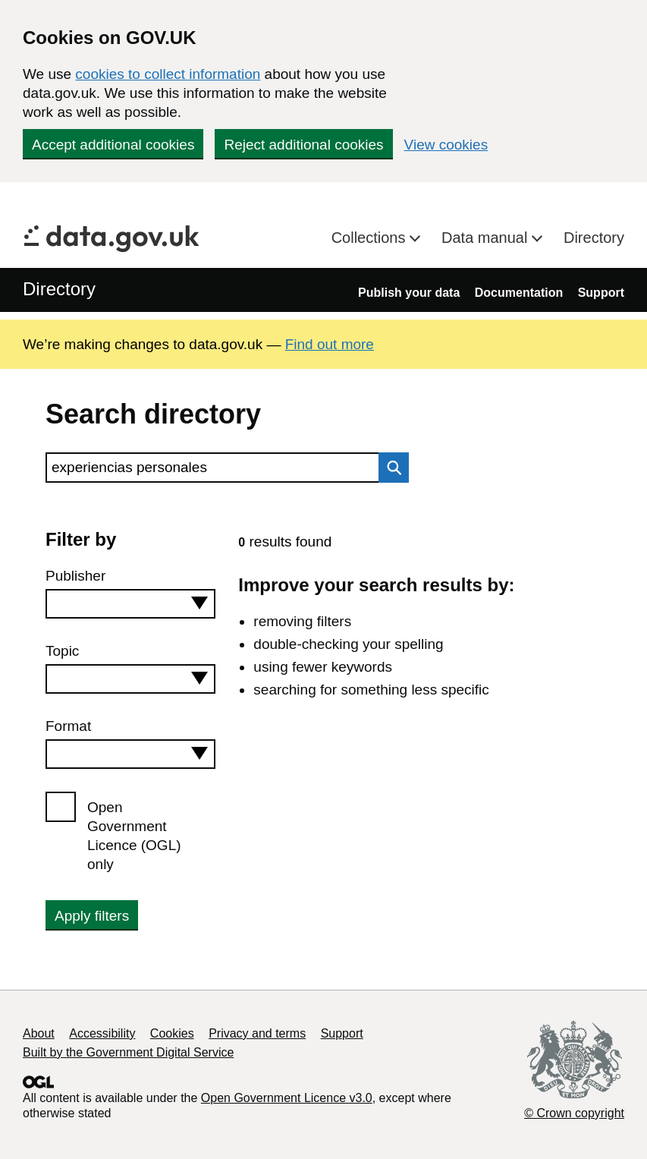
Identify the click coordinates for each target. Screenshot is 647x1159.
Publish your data (409, 292)
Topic (62, 651)
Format (68, 726)
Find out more (329, 344)
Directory (594, 237)
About (39, 1033)
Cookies (172, 1033)
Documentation (519, 292)
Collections (370, 237)
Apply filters (92, 916)
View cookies (446, 144)
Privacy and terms (257, 1033)
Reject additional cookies (303, 145)
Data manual (486, 237)
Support (601, 292)
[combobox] (130, 604)
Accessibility (102, 1033)
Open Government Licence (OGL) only (134, 835)
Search (389, 467)
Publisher (75, 576)
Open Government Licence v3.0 (286, 1097)
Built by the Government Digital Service (128, 1052)
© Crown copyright (574, 1113)
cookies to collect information (167, 74)
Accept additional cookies (113, 145)
